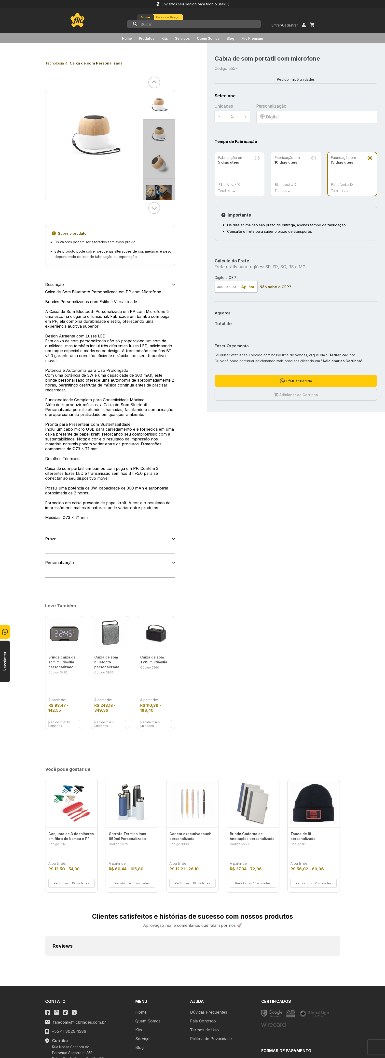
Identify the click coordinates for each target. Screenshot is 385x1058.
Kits (165, 38)
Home (127, 38)
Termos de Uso (204, 961)
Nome (145, 17)
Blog (230, 38)
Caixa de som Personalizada (96, 63)
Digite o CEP (225, 277)
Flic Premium (252, 38)
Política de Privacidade (211, 970)
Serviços (182, 38)
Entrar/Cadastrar (285, 25)
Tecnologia (54, 63)
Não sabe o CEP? (275, 286)
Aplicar (247, 286)
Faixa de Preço (167, 17)
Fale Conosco (203, 953)
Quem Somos (208, 38)
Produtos (146, 38)
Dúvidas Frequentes (208, 944)
